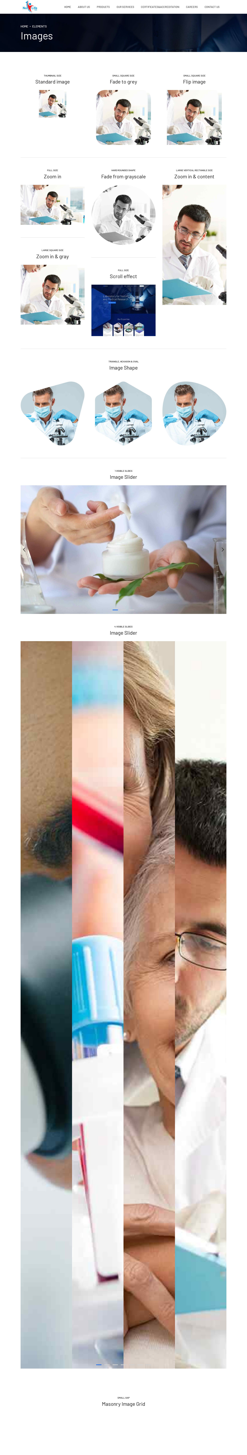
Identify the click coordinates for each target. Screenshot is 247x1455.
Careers (192, 6)
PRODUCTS (103, 6)
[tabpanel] (123, 549)
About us (84, 6)
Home (67, 6)
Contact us (212, 6)
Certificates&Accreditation (160, 6)
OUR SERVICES (125, 6)
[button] (24, 549)
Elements (39, 26)
